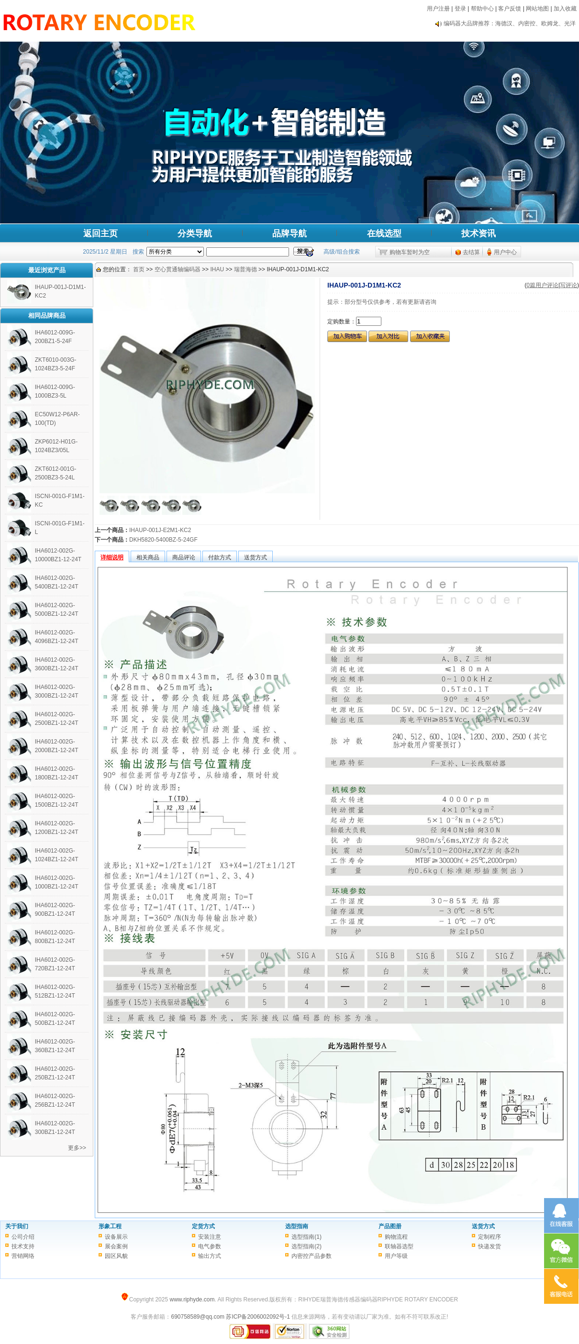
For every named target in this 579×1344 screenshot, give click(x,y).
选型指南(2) (306, 1246)
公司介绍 (22, 1236)
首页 (139, 269)
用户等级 (396, 1256)
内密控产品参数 (311, 1256)
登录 (460, 8)
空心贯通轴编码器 (177, 269)
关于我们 (16, 1226)
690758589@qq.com (197, 1316)
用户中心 (505, 252)
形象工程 (110, 1226)
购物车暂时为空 (410, 252)
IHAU (217, 269)
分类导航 (195, 233)
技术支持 (22, 1246)
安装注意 (209, 1236)
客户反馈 (509, 8)
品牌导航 (289, 233)
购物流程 (396, 1236)
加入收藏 (565, 8)
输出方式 (209, 1256)
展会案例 (116, 1246)
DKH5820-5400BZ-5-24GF (163, 539)
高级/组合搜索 (341, 251)
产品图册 (390, 1226)
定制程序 (489, 1236)
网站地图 (537, 8)
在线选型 (384, 233)
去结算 (471, 252)
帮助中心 (482, 8)
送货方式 (483, 1226)
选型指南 (296, 1226)
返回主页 (100, 233)
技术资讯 (478, 233)
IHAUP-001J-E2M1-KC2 (160, 530)
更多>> (77, 1147)
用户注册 (438, 8)
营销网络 (22, 1256)
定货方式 (203, 1226)
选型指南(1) (306, 1236)
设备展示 (116, 1236)
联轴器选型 (399, 1246)
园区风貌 (116, 1256)
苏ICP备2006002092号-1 (258, 1316)
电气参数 (209, 1246)
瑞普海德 (245, 269)
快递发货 (489, 1246)
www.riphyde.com (191, 1299)
